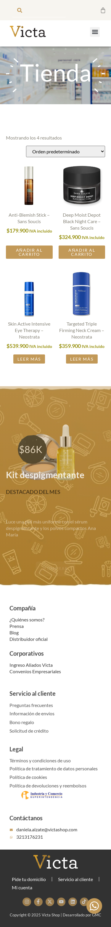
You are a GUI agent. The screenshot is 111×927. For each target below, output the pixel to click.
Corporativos (26, 658)
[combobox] (39, 10)
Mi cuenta (22, 887)
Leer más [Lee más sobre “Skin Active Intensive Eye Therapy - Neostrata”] (29, 367)
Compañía (22, 613)
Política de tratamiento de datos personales (53, 773)
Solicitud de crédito (29, 735)
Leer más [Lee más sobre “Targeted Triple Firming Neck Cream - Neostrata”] (82, 367)
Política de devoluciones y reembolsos (47, 790)
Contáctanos (26, 823)
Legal (16, 754)
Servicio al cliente (32, 698)
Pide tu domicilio (29, 879)
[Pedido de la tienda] (65, 160)
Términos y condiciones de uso (40, 765)
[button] (95, 32)
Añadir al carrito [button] (29, 260)
